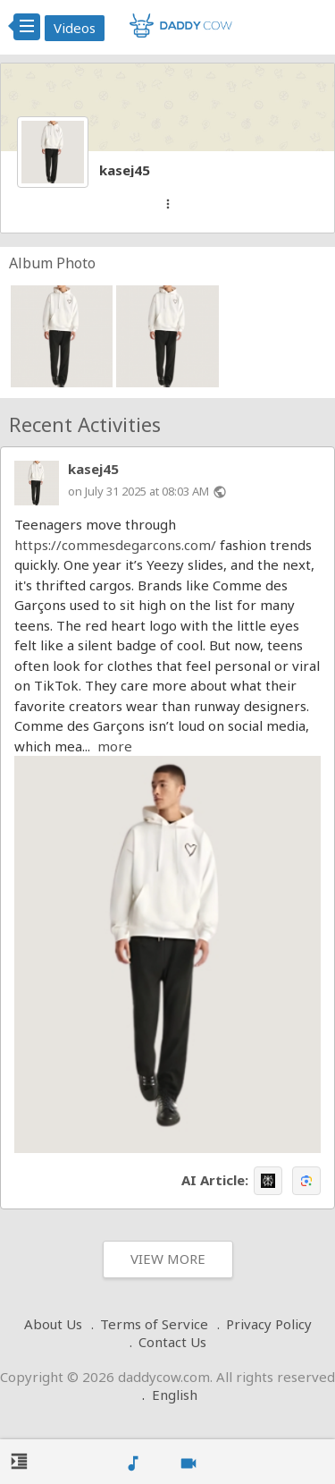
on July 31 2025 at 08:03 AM (138, 491)
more (114, 746)
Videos (75, 28)
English (174, 1394)
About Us (53, 1324)
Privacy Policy (269, 1324)
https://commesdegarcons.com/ (115, 545)
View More (167, 1259)
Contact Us (172, 1342)
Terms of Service (154, 1324)
